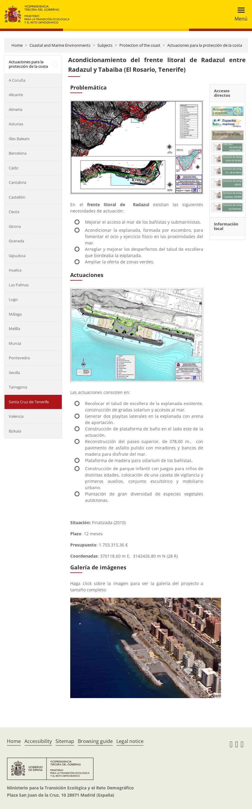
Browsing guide (95, 741)
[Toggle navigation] (239, 14)
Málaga (15, 314)
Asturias (16, 124)
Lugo (13, 299)
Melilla (14, 328)
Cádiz (13, 168)
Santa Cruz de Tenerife (29, 401)
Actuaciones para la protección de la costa (204, 45)
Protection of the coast (139, 45)
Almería (15, 109)
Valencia (16, 416)
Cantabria (17, 182)
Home (17, 45)
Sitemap (64, 741)
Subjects (104, 45)
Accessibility (38, 741)
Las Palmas (19, 285)
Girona (15, 226)
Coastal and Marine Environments (60, 45)
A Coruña (17, 80)
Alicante (16, 94)
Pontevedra (19, 357)
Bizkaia (15, 431)
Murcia (15, 343)
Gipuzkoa (17, 255)
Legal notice (129, 741)
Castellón (17, 197)
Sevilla (14, 372)
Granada (16, 241)
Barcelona (18, 153)
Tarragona (18, 387)
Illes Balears (19, 138)
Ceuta (14, 211)
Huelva (15, 270)
